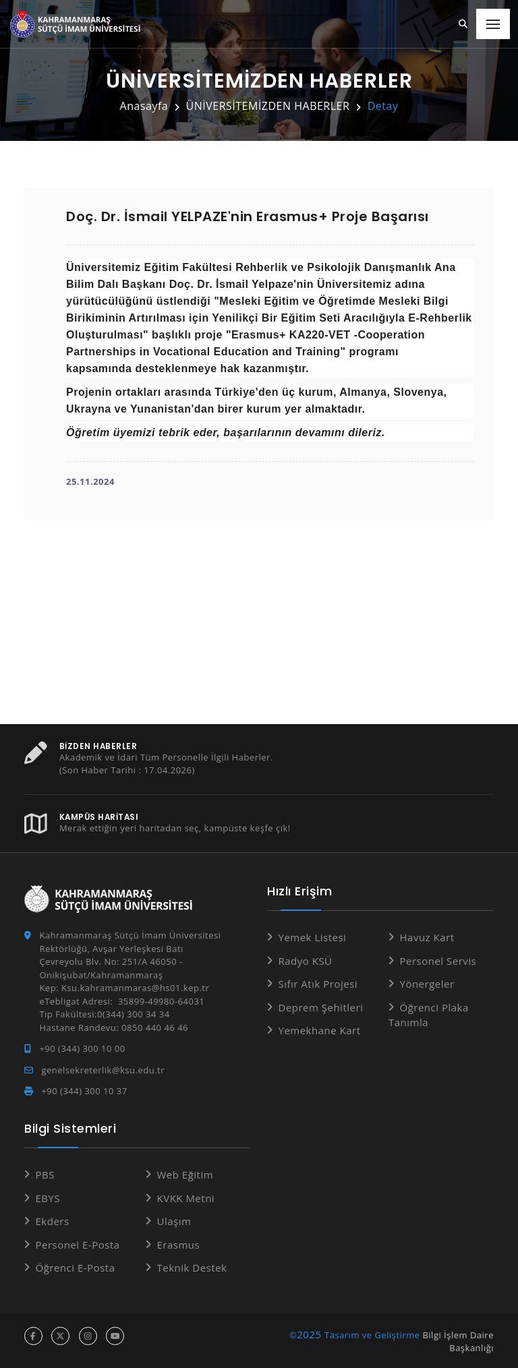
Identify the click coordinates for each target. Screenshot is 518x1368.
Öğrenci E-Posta (75, 1267)
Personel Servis (438, 960)
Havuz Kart (427, 937)
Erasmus (178, 1244)
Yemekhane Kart (320, 1030)
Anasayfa (144, 105)
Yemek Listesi (313, 937)
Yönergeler (427, 983)
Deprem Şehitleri (321, 1006)
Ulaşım (174, 1221)
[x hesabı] (60, 1335)
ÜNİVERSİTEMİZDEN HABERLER (268, 105)
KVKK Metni (186, 1197)
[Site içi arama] (463, 24)
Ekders (52, 1221)
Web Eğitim (185, 1174)
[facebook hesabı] (33, 1335)
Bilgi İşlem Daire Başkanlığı (458, 1341)
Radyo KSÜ (306, 960)
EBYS (48, 1197)
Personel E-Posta (78, 1244)
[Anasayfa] (77, 24)
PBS (45, 1174)
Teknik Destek (192, 1267)
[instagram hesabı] (88, 1335)
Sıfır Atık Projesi (318, 983)
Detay (383, 105)
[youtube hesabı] (115, 1335)
